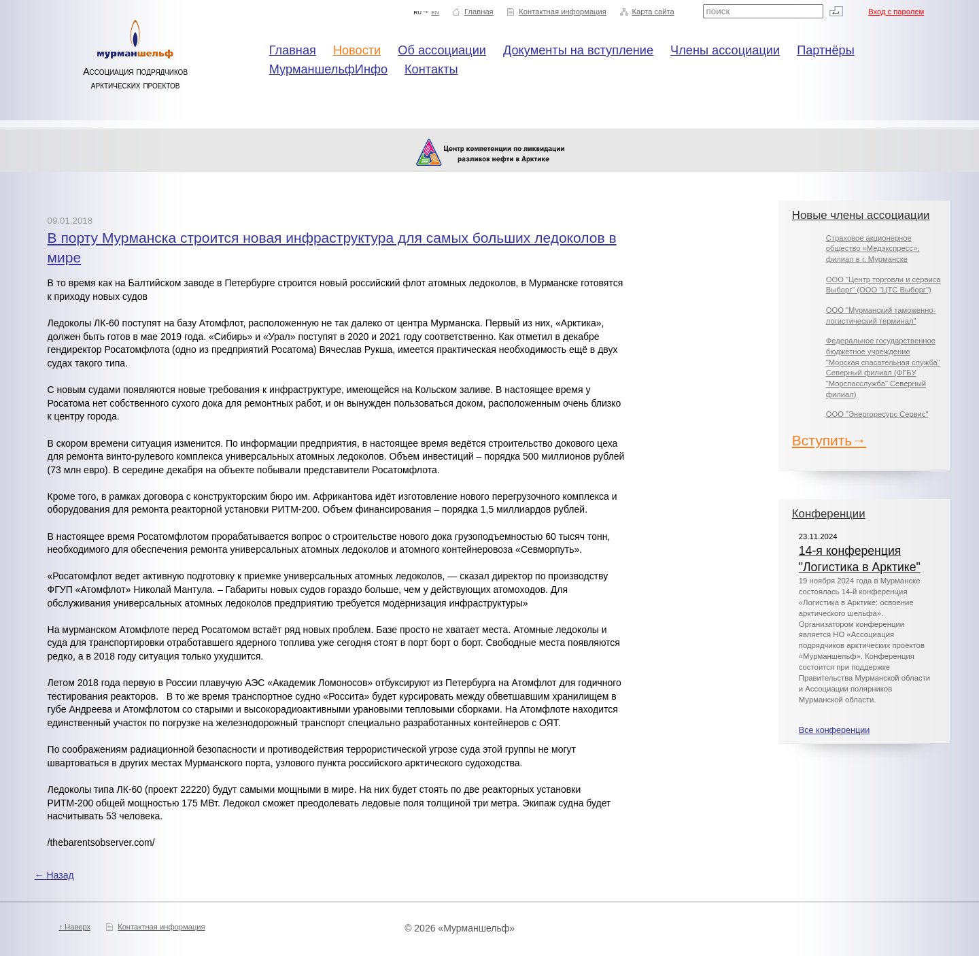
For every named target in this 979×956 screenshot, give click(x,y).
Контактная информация (562, 11)
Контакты (431, 69)
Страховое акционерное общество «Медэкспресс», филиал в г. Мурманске (872, 248)
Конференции (828, 513)
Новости (357, 50)
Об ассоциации (442, 50)
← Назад (54, 875)
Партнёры (826, 50)
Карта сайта (653, 11)
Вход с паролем (896, 11)
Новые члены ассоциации (861, 215)
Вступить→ (829, 440)
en (435, 11)
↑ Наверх (74, 927)
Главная (479, 11)
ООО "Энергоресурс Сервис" (877, 414)
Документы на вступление (578, 50)
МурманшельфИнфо (328, 69)
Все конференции (834, 730)
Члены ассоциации (725, 50)
